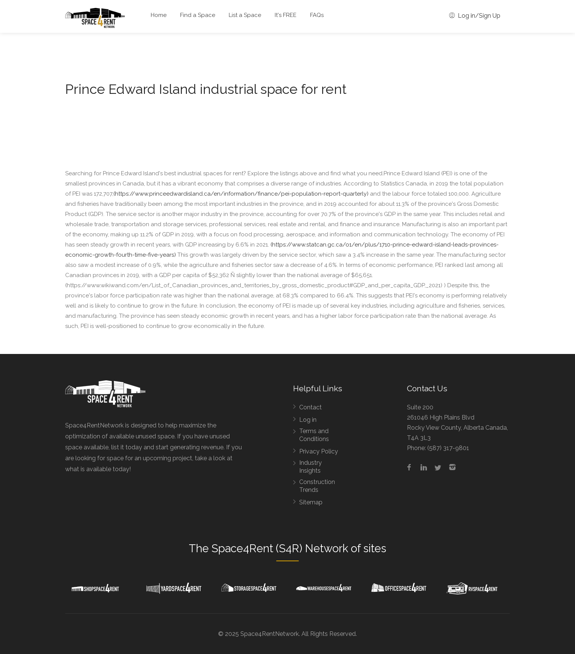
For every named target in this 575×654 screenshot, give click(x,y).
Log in (308, 419)
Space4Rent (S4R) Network (279, 548)
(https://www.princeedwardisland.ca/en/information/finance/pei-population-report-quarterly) (241, 193)
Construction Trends (317, 485)
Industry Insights (310, 466)
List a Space (245, 15)
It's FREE (286, 15)
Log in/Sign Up (474, 15)
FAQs (317, 15)
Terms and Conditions (314, 435)
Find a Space (197, 15)
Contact (310, 407)
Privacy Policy (318, 451)
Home (159, 15)
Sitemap (311, 502)
